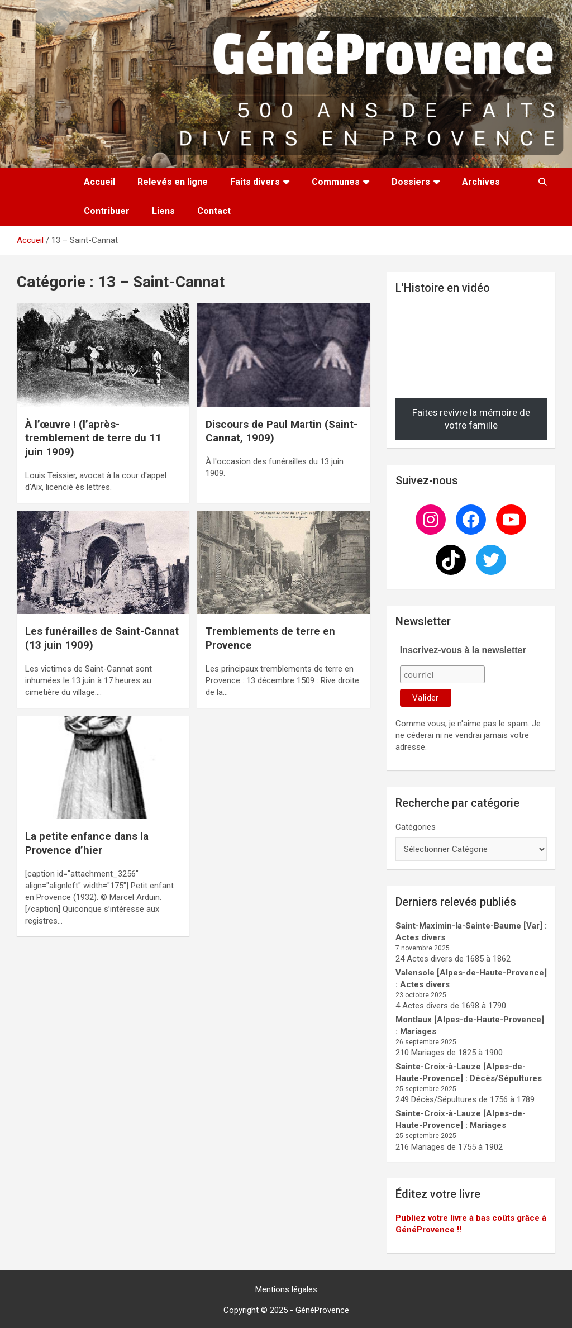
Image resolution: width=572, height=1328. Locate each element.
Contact (214, 211)
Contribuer (107, 211)
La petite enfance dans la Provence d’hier (87, 843)
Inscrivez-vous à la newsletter (463, 650)
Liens (163, 211)
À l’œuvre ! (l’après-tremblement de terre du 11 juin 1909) (93, 438)
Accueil (99, 182)
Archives (481, 182)
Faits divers (255, 182)
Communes (336, 182)
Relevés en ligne (172, 182)
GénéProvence (322, 1310)
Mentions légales (286, 1289)
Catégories (415, 827)
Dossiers (411, 182)
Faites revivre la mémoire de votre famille (471, 419)
